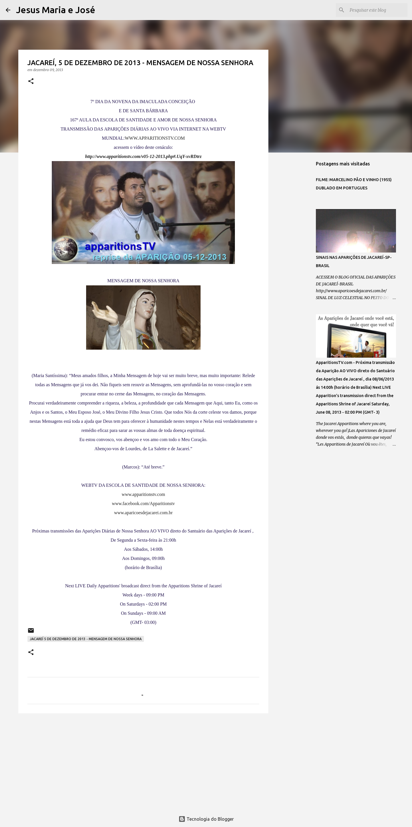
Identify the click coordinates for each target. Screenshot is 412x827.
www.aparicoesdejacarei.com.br (143, 512)
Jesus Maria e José (55, 10)
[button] (30, 81)
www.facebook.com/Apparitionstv (143, 503)
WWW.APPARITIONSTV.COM (155, 138)
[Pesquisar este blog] (377, 10)
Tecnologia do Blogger (206, 819)
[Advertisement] (143, 762)
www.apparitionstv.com (143, 494)
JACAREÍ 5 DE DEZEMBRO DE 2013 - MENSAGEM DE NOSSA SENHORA (86, 639)
